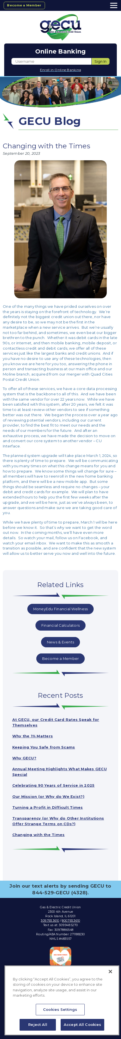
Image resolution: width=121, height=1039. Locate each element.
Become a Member (24, 5)
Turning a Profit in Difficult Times (48, 805)
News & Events (60, 641)
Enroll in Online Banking (60, 70)
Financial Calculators (60, 625)
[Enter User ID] (51, 61)
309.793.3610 (50, 917)
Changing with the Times (38, 831)
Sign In (100, 61)
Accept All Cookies (82, 1024)
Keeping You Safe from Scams (44, 745)
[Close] (110, 971)
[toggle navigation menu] (111, 5)
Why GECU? (24, 756)
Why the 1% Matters (33, 735)
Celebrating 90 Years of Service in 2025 (53, 783)
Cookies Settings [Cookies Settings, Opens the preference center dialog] (60, 1009)
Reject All (37, 1024)
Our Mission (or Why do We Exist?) (48, 794)
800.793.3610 (71, 917)
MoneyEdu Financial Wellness (60, 609)
